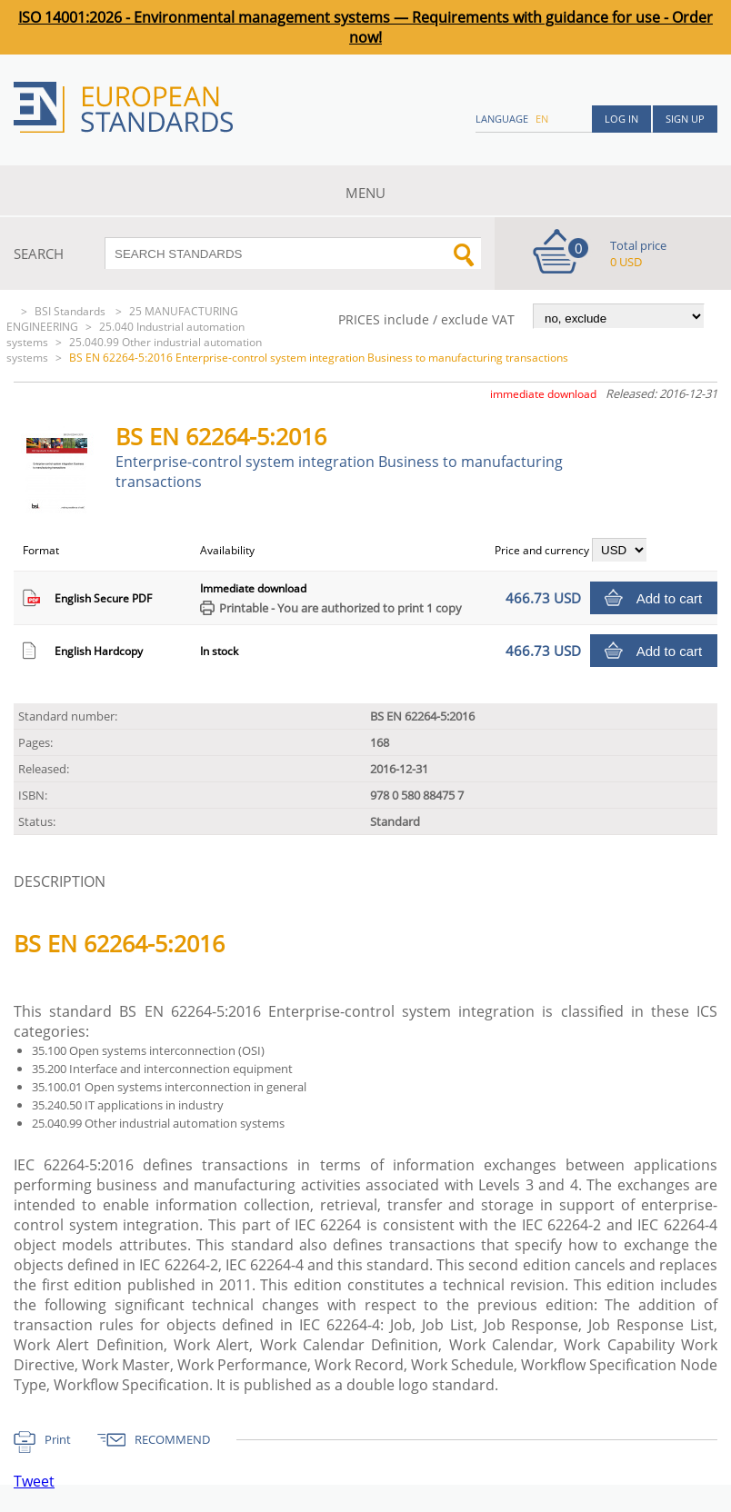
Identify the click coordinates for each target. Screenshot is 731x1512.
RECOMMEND (172, 1439)
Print (58, 1439)
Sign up (685, 118)
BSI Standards (71, 311)
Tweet (34, 1481)
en (542, 118)
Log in (621, 118)
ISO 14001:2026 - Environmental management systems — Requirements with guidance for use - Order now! (365, 27)
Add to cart (669, 598)
